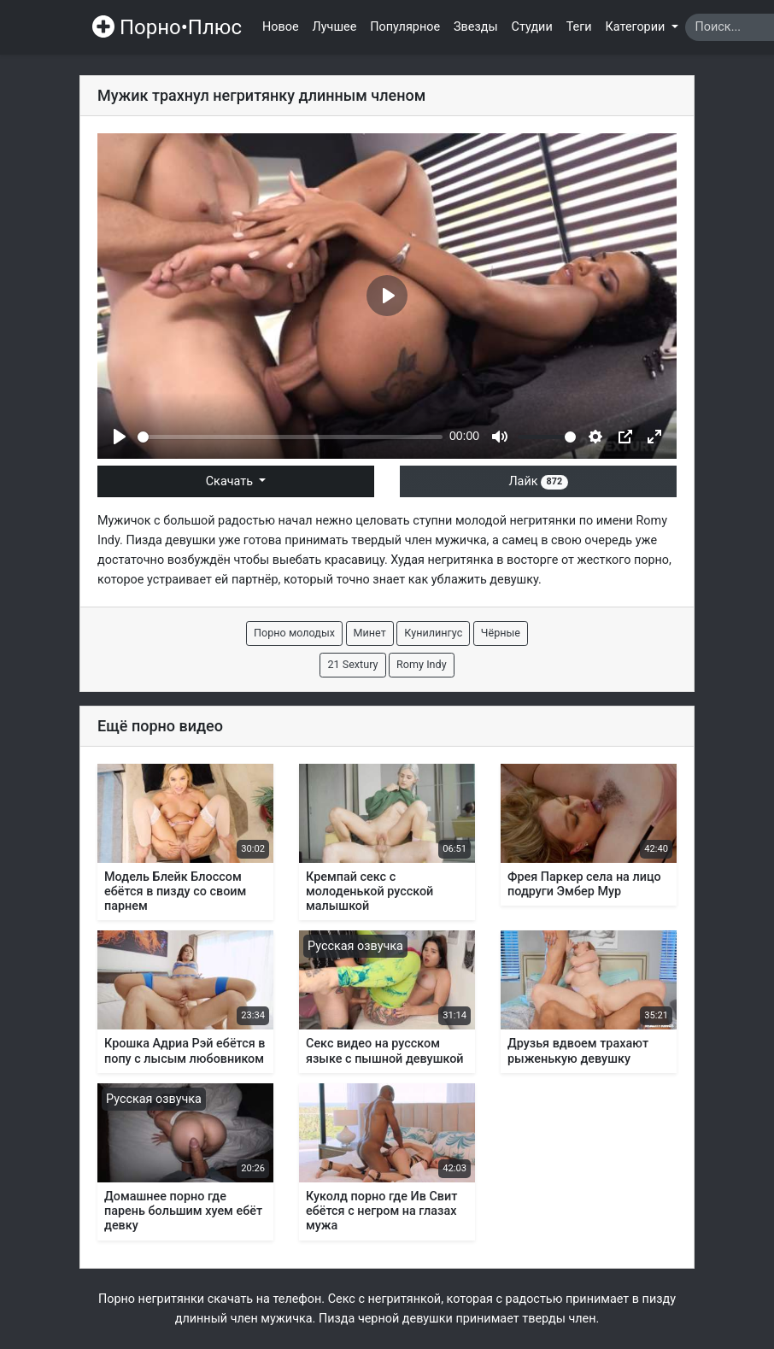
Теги (579, 27)
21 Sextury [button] (352, 664)
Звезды (476, 27)
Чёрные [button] (500, 632)
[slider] (290, 437)
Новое (280, 27)
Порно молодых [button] (294, 632)
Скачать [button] (231, 481)
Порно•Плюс (167, 27)
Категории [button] (637, 27)
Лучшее (335, 27)
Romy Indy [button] (421, 664)
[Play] (119, 436)
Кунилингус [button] (433, 632)
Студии (532, 27)
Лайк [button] (537, 481)
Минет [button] (370, 632)
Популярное (405, 27)
